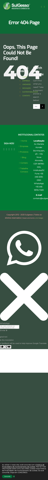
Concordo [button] (7, 476)
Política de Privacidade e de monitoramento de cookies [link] (23, 466)
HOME (24, 77)
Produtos (24, 152)
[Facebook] (6, 149)
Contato (24, 163)
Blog (24, 157)
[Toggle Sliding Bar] (41, 7)
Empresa (24, 146)
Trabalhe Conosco (24, 170)
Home (24, 141)
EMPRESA (26, 81)
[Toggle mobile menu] (44, 7)
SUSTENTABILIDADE (30, 92)
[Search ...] (36, 106)
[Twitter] (14, 149)
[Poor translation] (7, 347)
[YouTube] (9, 149)
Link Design (39, 218)
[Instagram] (3, 149)
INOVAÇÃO (26, 88)
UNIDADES (26, 84)
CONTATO (26, 96)
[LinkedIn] (11, 149)
